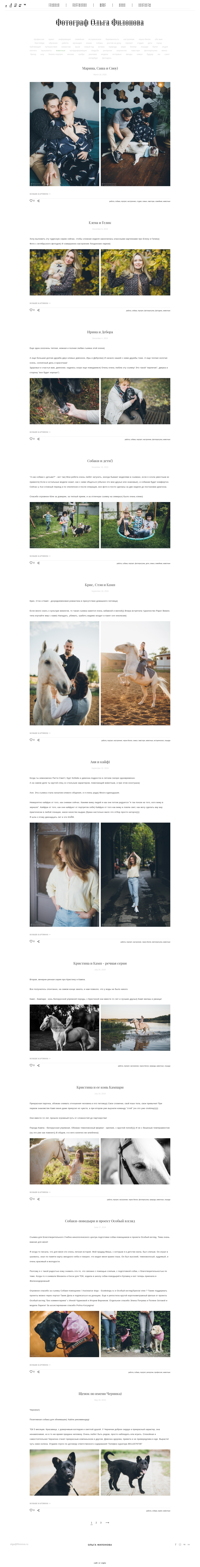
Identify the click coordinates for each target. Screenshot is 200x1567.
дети (150, 39)
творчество (122, 47)
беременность (113, 36)
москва (71, 51)
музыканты (46, 47)
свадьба (95, 47)
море (123, 43)
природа (113, 43)
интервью (117, 51)
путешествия (51, 43)
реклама (93, 51)
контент (34, 47)
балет (155, 43)
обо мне (158, 36)
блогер (133, 43)
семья (140, 51)
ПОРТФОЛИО (80, 4)
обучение (53, 39)
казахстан (66, 43)
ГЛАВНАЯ (54, 4)
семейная (80, 36)
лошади (145, 43)
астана (101, 43)
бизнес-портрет (56, 51)
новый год (89, 43)
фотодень (106, 54)
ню (159, 51)
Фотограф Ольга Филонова (100, 21)
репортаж (107, 47)
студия (140, 39)
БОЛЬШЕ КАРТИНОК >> (40, 190)
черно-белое (145, 36)
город (159, 39)
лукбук (81, 51)
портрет (129, 39)
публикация (35, 43)
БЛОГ (103, 4)
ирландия (77, 39)
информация (65, 36)
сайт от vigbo (100, 1559)
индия (165, 43)
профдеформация (78, 47)
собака (99, 39)
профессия (39, 36)
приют (51, 36)
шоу (42, 51)
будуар (150, 51)
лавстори (135, 47)
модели (105, 51)
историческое (95, 36)
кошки (89, 39)
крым (77, 43)
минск (164, 47)
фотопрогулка (151, 47)
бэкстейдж (40, 39)
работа (65, 39)
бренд (33, 51)
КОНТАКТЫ (145, 4)
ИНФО (122, 4)
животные (61, 47)
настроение (129, 36)
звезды (129, 51)
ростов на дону (114, 39)
